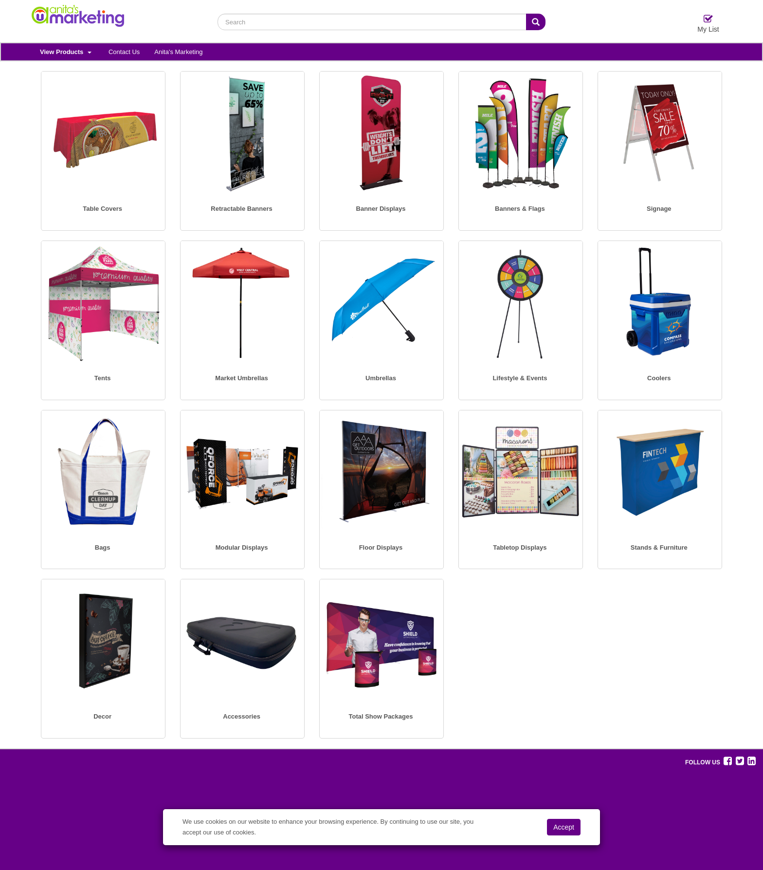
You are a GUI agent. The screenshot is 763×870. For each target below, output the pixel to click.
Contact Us (124, 52)
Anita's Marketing (178, 52)
